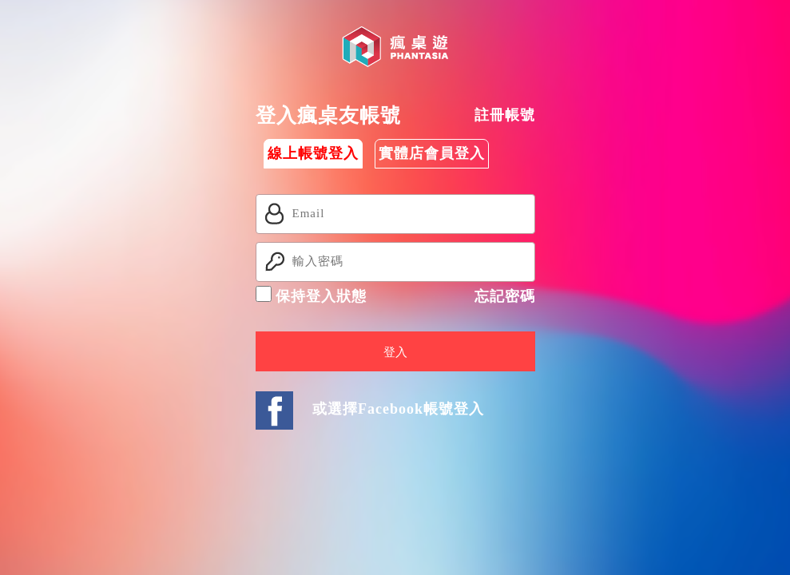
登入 (395, 352)
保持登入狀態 (311, 295)
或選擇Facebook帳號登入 (398, 409)
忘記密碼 (504, 296)
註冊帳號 (504, 115)
